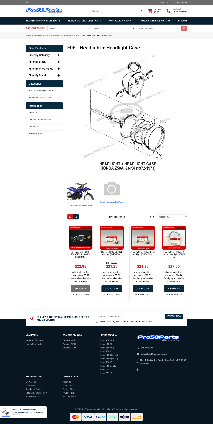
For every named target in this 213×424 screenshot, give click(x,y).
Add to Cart (111, 289)
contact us (163, 2)
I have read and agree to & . (125, 321)
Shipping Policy (33, 396)
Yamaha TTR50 (69, 348)
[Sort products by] (172, 216)
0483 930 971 (180, 11)
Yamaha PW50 (69, 340)
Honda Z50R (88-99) (108, 359)
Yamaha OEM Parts (34, 340)
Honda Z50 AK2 (106, 348)
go (184, 28)
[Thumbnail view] (70, 216)
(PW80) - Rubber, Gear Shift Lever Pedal (27, 412)
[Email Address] (130, 316)
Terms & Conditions (129, 321)
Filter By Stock (44, 61)
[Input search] (115, 11)
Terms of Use (69, 389)
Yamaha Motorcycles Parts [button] (43, 20)
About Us (33, 112)
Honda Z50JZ (105, 362)
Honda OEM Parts (34, 344)
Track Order (31, 385)
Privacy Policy (147, 321)
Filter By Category (44, 55)
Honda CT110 (105, 373)
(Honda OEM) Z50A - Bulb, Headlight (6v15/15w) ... (143, 253)
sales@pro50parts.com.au (154, 354)
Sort (152, 217)
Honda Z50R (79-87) (108, 355)
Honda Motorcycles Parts (40, 97)
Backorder (80, 289)
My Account (31, 382)
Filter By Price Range (44, 68)
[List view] (76, 216)
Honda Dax (104, 369)
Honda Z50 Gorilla (107, 366)
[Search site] (142, 11)
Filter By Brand (44, 75)
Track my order (36, 134)
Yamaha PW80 (69, 344)
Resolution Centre (34, 389)
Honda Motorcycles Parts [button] (84, 20)
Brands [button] (182, 20)
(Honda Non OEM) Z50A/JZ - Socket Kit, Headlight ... (80, 254)
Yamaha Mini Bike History (154, 20)
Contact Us (34, 127)
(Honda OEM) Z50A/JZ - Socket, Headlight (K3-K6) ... (173, 254)
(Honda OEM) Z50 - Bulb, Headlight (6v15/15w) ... (112, 253)
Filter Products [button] (37, 48)
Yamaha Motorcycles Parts (41, 90)
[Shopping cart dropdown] (154, 11)
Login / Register (180, 2)
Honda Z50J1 (105, 351)
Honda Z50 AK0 (106, 340)
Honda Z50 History (120, 20)
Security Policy (69, 396)
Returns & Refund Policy (40, 119)
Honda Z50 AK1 (106, 344)
